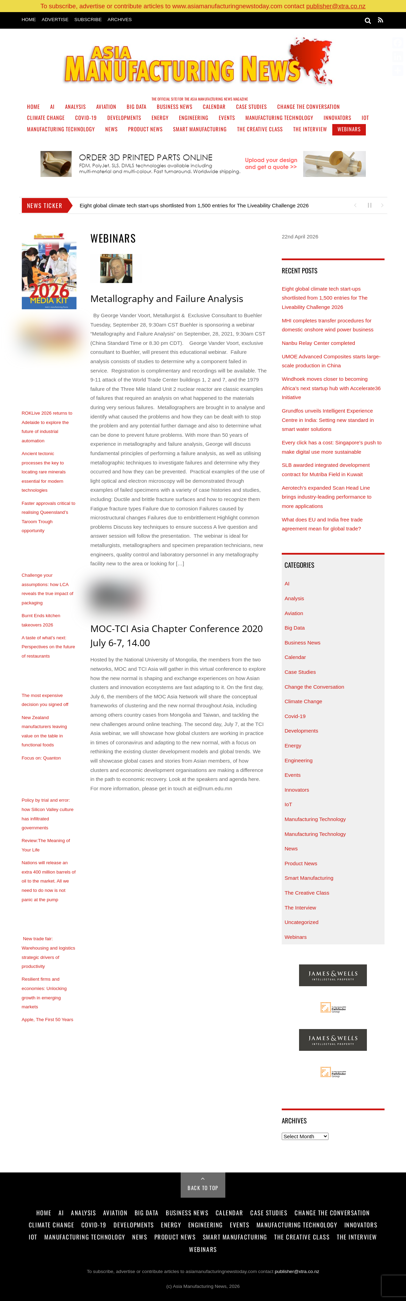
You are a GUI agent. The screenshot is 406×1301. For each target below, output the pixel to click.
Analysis (75, 106)
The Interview (310, 129)
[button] (355, 204)
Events (227, 117)
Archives (120, 19)
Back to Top (203, 1187)
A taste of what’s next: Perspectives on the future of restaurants (48, 647)
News (111, 129)
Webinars (349, 129)
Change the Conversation (308, 106)
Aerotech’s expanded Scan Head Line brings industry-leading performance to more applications (326, 497)
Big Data (136, 106)
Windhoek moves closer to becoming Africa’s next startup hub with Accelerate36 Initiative (331, 388)
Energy (160, 117)
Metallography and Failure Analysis (166, 298)
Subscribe (88, 19)
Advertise (55, 19)
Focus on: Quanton (41, 758)
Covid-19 (86, 117)
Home (29, 19)
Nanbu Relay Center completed (318, 343)
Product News (145, 129)
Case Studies (251, 106)
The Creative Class (260, 129)
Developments (124, 117)
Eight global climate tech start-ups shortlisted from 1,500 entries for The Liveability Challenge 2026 (195, 205)
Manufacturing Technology (279, 117)
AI (52, 106)
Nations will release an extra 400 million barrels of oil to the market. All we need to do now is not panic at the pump (49, 881)
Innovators (337, 117)
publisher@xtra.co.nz (336, 6)
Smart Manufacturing (200, 129)
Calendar (214, 106)
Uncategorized (301, 922)
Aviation (106, 106)
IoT (365, 117)
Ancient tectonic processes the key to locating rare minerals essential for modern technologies (44, 472)
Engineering (193, 117)
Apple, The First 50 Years (47, 1019)
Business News (174, 106)
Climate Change (46, 117)
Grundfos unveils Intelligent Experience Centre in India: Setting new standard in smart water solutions (328, 420)
